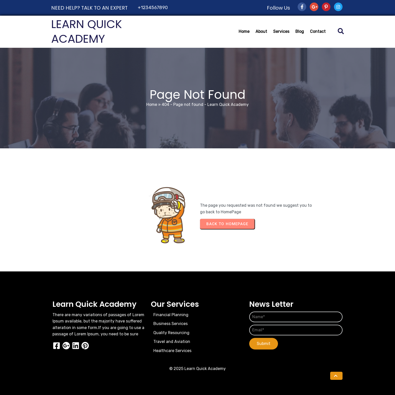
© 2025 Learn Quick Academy (197, 368)
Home (151, 104)
